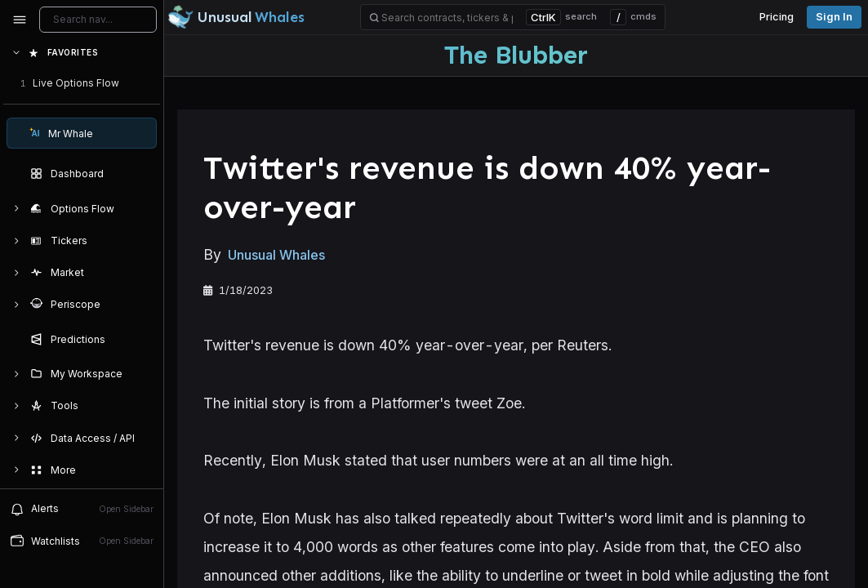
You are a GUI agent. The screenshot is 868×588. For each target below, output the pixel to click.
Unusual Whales (276, 255)
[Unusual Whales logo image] (236, 17)
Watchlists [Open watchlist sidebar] (82, 540)
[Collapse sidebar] (20, 20)
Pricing (776, 17)
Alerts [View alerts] (82, 509)
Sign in (834, 17)
